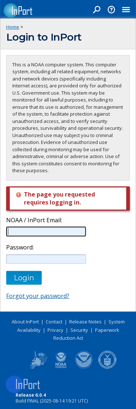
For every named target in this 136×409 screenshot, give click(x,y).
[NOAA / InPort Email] (46, 231)
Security (79, 330)
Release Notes (85, 321)
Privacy (55, 330)
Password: (20, 247)
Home (12, 27)
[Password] (46, 259)
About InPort (25, 321)
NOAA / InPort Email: (33, 220)
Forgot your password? (37, 296)
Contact (54, 321)
